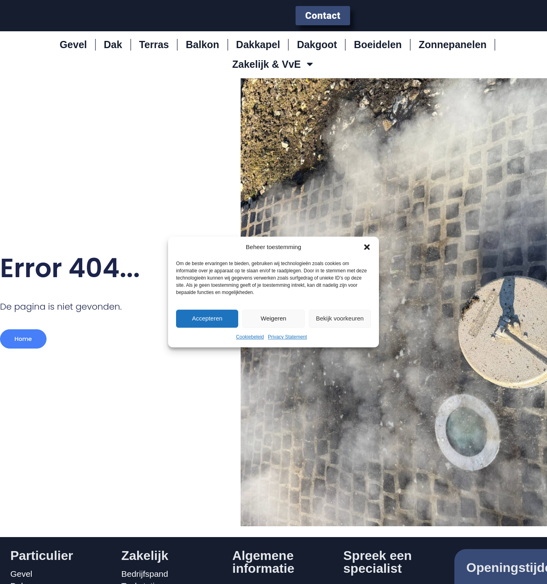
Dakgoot (317, 50)
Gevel (73, 50)
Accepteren (207, 318)
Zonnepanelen (452, 50)
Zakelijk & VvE (273, 70)
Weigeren (273, 318)
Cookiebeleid (250, 337)
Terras (154, 50)
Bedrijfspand (144, 574)
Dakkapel (258, 50)
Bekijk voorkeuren (340, 318)
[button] (367, 247)
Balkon (202, 50)
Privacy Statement (287, 337)
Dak (113, 50)
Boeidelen (377, 50)
